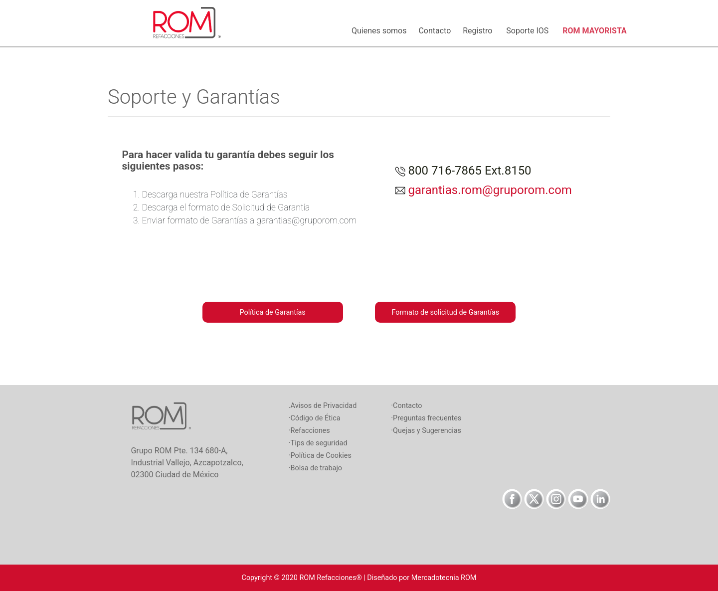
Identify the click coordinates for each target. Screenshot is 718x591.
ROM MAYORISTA (594, 30)
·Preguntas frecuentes (426, 418)
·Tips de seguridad (318, 443)
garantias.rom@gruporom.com (488, 190)
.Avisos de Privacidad (323, 405)
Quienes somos (381, 30)
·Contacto (406, 405)
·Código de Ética (315, 418)
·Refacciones (309, 430)
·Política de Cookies (320, 455)
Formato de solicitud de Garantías (445, 312)
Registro (480, 30)
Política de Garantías (273, 312)
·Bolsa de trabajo (315, 468)
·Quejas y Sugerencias (426, 430)
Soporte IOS (530, 30)
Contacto (436, 30)
